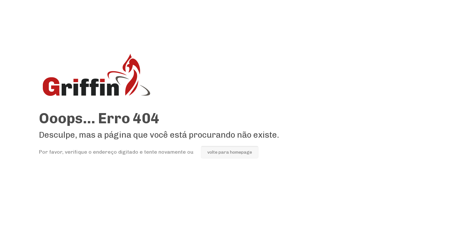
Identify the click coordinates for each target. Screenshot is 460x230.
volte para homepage (229, 152)
